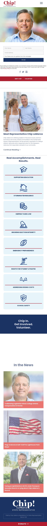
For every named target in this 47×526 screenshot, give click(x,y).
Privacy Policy (6, 68)
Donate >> (23, 524)
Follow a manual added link (23, 172)
